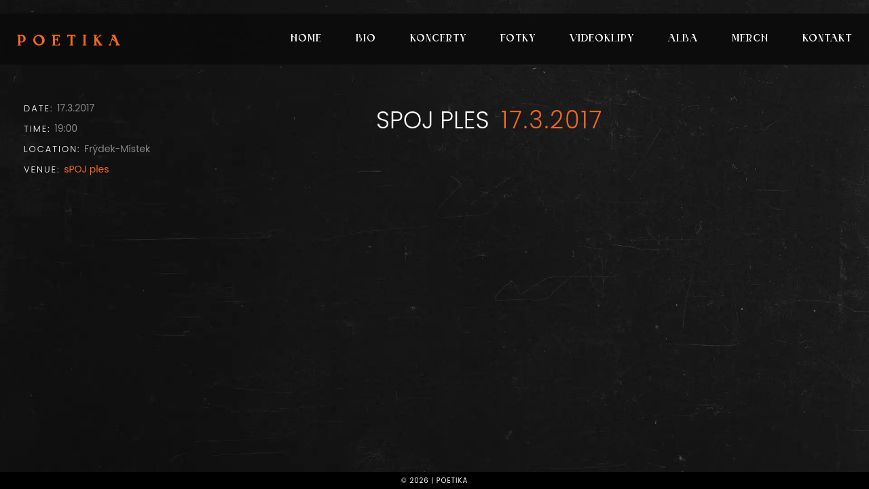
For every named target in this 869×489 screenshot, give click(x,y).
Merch (750, 39)
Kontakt (827, 39)
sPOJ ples (86, 169)
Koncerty (438, 39)
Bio (366, 39)
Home (306, 39)
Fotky (518, 39)
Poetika (71, 42)
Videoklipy (602, 39)
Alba (683, 39)
